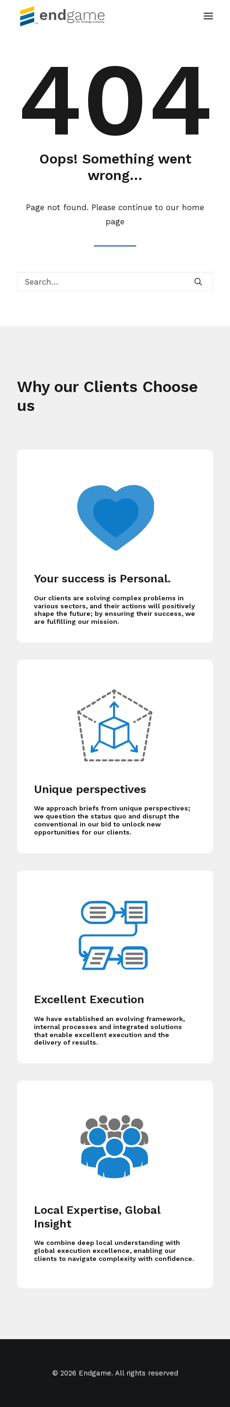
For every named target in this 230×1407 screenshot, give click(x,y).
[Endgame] (68, 16)
